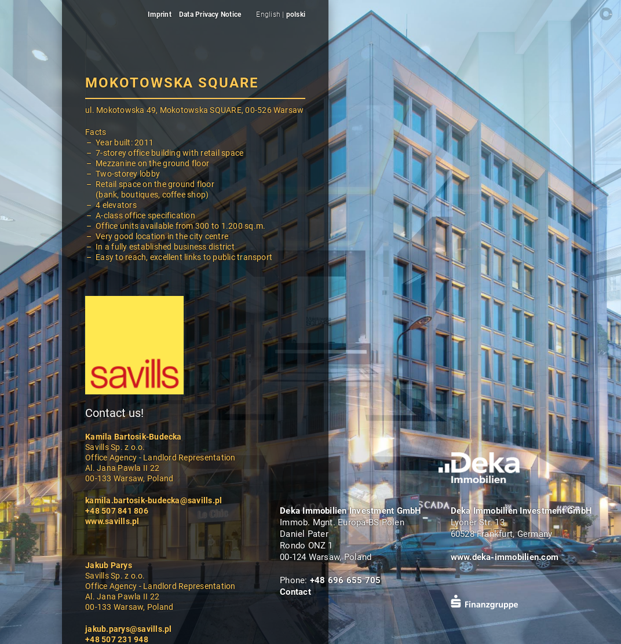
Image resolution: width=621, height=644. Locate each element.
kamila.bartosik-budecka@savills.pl (153, 500)
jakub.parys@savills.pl (128, 629)
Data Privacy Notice (210, 14)
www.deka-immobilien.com (505, 557)
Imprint (159, 14)
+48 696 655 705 (345, 580)
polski (295, 14)
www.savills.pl (112, 521)
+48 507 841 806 (116, 510)
